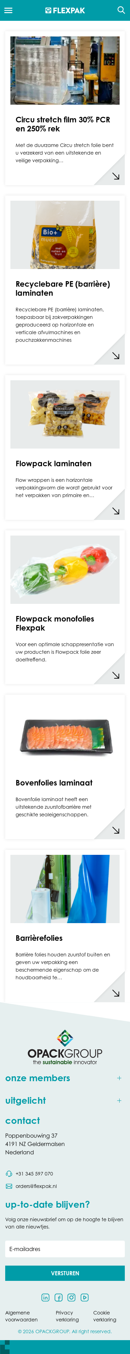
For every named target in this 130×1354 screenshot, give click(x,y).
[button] (65, 1273)
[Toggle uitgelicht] (65, 1100)
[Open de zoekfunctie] (119, 10)
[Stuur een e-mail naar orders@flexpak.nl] (31, 1186)
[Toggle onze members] (65, 1078)
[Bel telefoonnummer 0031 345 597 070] (29, 1173)
